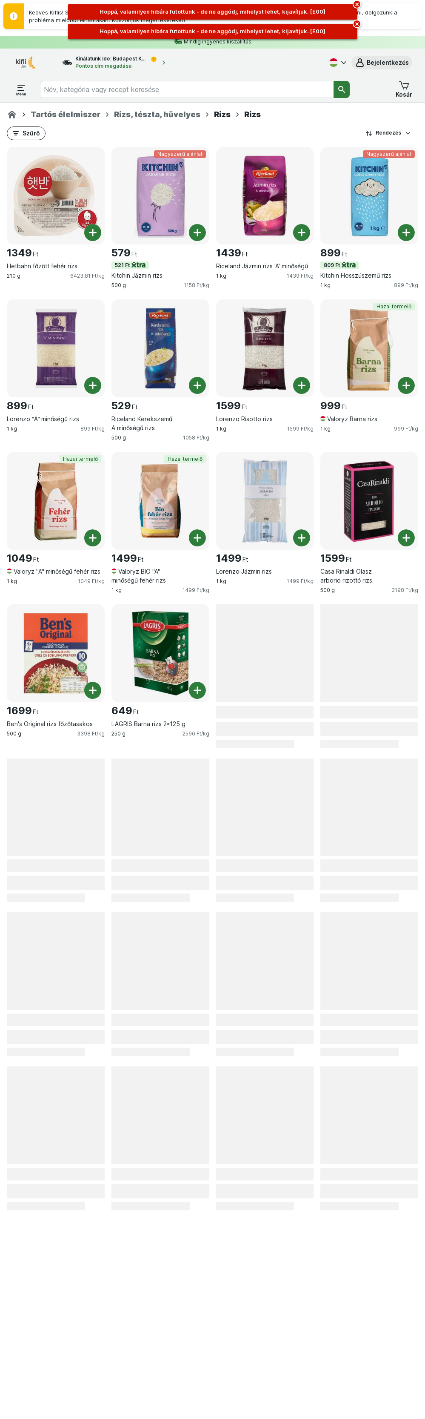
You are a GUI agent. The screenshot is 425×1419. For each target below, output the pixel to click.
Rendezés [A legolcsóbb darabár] (388, 132)
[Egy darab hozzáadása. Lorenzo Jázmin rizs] (301, 537)
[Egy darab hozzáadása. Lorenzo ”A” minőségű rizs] (92, 385)
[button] (381, 62)
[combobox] (187, 89)
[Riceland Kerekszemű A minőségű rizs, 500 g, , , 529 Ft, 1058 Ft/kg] (160, 348)
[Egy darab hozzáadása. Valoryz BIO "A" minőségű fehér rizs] (197, 537)
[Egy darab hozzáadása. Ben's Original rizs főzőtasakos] (92, 690)
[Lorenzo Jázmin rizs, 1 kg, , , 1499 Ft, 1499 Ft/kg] (265, 501)
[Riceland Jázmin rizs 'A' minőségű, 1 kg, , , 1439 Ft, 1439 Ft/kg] (265, 196)
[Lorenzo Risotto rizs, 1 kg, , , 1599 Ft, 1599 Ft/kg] (265, 348)
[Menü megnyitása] (21, 89)
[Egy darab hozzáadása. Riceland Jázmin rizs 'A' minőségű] (301, 232)
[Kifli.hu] (12, 114)
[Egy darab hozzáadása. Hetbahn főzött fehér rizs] (92, 232)
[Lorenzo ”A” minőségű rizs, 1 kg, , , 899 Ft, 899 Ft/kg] (56, 348)
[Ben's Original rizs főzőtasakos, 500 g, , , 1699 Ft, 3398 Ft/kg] (56, 653)
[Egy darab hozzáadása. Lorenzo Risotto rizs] (301, 385)
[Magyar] (337, 62)
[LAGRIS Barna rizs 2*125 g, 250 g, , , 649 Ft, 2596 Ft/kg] (160, 653)
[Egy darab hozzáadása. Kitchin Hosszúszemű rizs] (406, 232)
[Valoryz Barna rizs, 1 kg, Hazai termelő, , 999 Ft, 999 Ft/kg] (369, 348)
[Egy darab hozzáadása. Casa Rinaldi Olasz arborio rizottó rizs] (406, 537)
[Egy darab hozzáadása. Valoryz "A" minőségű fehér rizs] (92, 537)
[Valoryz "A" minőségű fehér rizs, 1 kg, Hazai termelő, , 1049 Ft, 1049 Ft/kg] (56, 501)
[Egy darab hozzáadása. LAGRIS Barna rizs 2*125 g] (197, 690)
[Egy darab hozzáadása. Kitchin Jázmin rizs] (197, 232)
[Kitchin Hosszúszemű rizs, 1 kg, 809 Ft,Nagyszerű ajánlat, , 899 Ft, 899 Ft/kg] (369, 196)
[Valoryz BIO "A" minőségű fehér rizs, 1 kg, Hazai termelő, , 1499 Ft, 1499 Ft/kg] (160, 501)
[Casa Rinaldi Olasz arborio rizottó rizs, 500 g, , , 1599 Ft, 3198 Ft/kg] (369, 501)
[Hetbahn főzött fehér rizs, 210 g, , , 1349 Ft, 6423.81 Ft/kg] (56, 196)
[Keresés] (342, 89)
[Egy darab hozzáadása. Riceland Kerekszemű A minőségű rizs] (197, 385)
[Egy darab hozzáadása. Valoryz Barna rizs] (406, 385)
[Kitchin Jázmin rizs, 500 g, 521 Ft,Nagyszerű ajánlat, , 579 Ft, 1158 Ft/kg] (160, 196)
